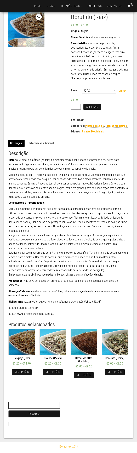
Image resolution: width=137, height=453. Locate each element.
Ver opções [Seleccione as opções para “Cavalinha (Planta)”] (115, 372)
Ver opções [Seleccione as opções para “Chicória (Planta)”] (53, 372)
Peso (74, 90)
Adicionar (92, 107)
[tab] (16, 143)
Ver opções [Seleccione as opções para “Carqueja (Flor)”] (22, 372)
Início (38, 6)
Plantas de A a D (94, 125)
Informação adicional (41, 143)
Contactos (114, 6)
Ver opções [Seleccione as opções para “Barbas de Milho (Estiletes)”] (84, 375)
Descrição (16, 143)
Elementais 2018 (68, 446)
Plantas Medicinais (117, 125)
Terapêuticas (71, 6)
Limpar (122, 91)
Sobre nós (95, 6)
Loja (51, 6)
